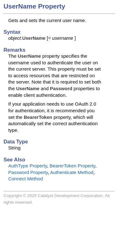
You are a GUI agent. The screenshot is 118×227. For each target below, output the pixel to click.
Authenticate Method (71, 172)
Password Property (28, 172)
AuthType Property (27, 165)
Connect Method (25, 178)
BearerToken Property (72, 165)
